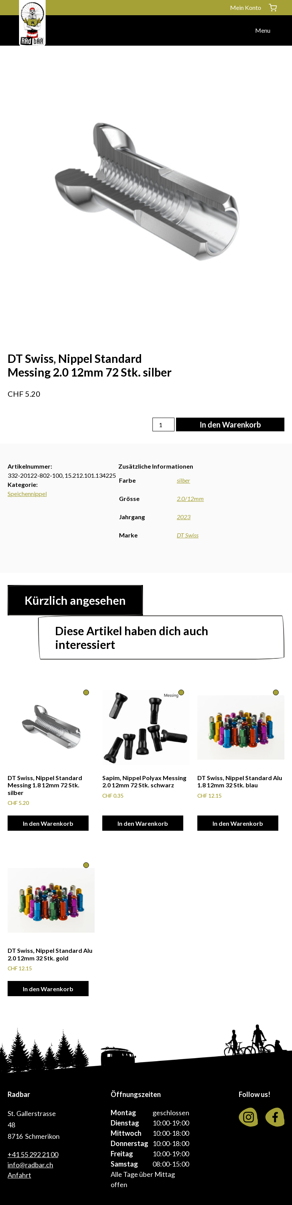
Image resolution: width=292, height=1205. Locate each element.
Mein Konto (245, 7)
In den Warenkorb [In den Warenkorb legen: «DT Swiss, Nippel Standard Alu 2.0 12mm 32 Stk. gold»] (48, 988)
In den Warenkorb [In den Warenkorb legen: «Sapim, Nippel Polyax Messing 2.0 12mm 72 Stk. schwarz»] (142, 823)
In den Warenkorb (230, 424)
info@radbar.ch (30, 1164)
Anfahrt (19, 1175)
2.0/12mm (190, 498)
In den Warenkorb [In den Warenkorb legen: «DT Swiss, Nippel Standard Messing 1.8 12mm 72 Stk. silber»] (48, 823)
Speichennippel (27, 493)
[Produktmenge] (163, 424)
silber (183, 480)
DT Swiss (187, 535)
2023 (183, 516)
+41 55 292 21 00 (33, 1154)
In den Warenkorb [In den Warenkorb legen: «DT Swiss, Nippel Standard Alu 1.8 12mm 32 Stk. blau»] (238, 823)
